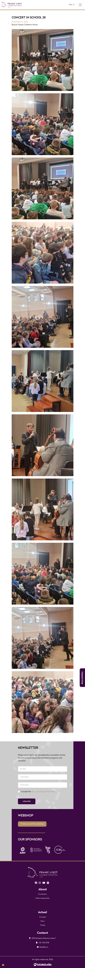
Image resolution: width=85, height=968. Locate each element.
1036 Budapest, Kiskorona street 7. (42, 938)
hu (70, 5)
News (43, 921)
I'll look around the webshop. (32, 824)
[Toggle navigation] (80, 4)
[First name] (42, 785)
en (74, 5)
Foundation (42, 894)
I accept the (38, 792)
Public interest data (42, 898)
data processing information (43, 792)
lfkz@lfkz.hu (42, 947)
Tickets (42, 925)
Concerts (42, 917)
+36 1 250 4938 (42, 943)
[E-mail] (42, 769)
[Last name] (42, 777)
